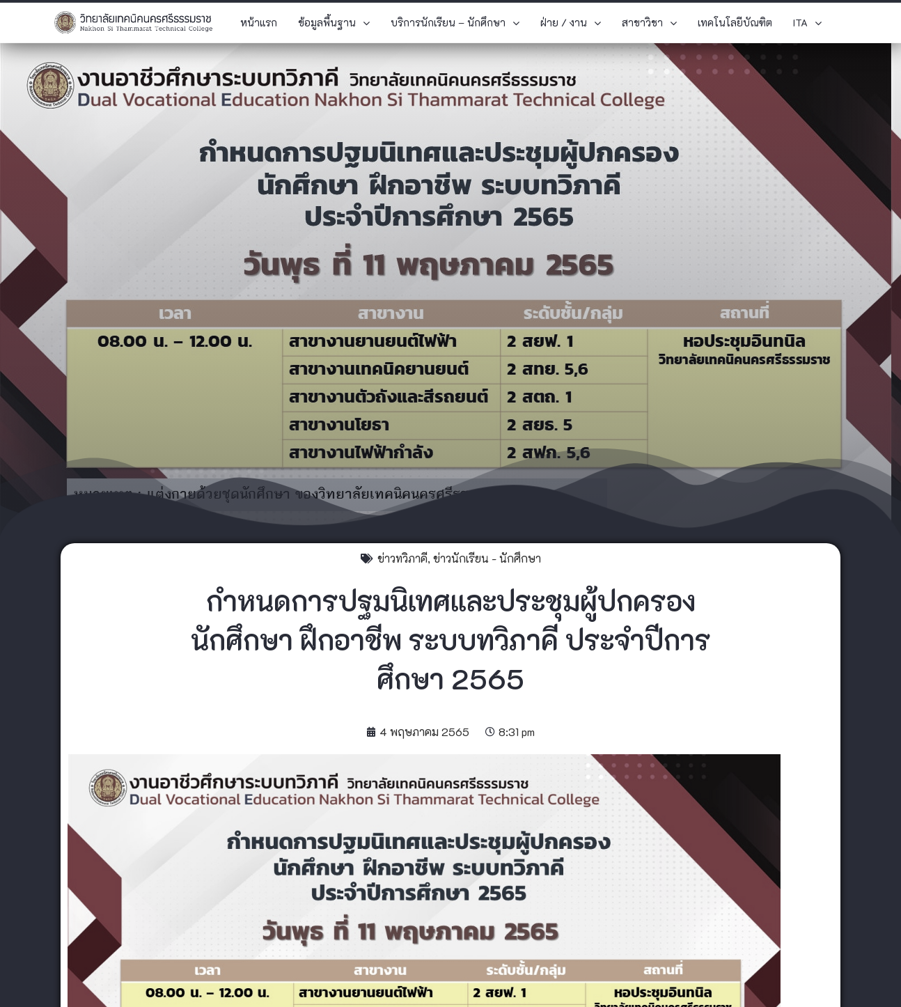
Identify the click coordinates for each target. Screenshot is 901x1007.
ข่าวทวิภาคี (402, 558)
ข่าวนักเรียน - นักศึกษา (487, 558)
